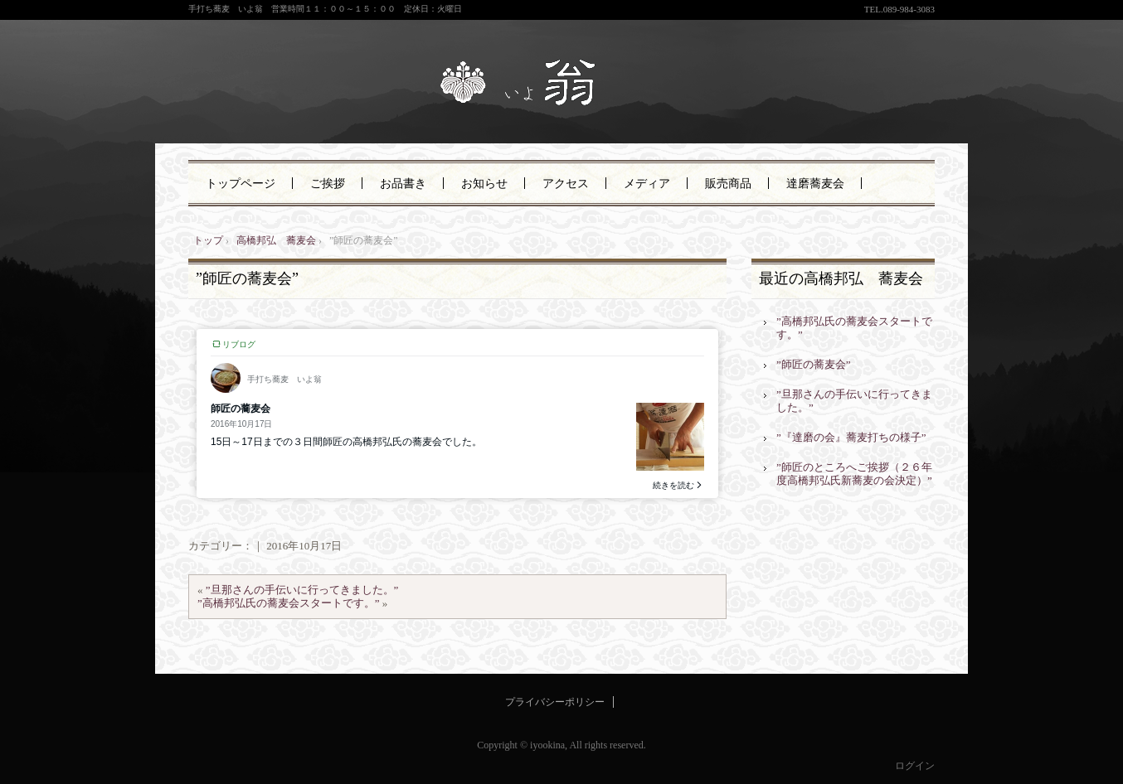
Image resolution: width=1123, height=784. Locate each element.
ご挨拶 (327, 183)
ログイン (915, 766)
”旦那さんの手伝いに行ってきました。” (302, 589)
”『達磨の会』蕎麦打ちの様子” (851, 437)
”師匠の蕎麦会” (247, 278)
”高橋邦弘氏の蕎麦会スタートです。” (288, 603)
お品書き (403, 183)
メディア (647, 183)
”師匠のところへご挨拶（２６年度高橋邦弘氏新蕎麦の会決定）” (854, 473)
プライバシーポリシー (555, 702)
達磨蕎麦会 (815, 183)
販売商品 (728, 183)
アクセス (565, 183)
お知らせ (484, 183)
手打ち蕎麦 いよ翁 (561, 84)
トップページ (240, 183)
